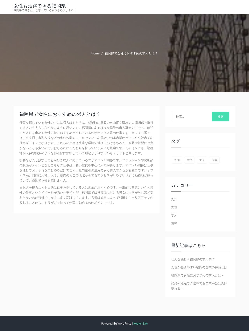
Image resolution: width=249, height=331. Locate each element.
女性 (174, 207)
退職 (174, 223)
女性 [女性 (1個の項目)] (189, 160)
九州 (174, 199)
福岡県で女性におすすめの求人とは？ (197, 275)
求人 (174, 215)
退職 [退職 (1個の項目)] (214, 160)
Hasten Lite (140, 323)
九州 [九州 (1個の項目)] (177, 160)
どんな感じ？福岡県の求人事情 (193, 259)
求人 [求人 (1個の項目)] (202, 160)
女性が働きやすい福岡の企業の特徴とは (199, 267)
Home (95, 53)
